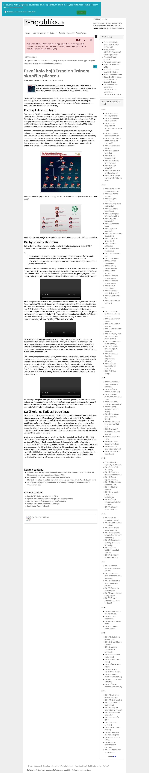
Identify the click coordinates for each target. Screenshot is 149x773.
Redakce (46, 766)
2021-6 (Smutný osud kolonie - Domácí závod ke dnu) (113, 336)
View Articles (31, 57)
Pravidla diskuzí (81, 766)
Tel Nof (83, 316)
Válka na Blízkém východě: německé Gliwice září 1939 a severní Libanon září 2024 (60, 472)
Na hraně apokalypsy (112, 62)
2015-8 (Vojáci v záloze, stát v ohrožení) (111, 649)
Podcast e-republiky (62, 770)
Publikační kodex (94, 766)
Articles (31, 770)
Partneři (106, 766)
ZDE (119, 26)
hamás (35, 60)
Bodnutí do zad (110, 82)
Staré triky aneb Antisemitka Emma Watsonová (46, 501)
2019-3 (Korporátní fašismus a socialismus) (112, 494)
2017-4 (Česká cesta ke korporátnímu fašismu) (112, 583)
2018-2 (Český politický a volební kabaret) (112, 550)
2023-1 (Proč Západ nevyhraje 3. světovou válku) (113, 178)
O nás (30, 766)
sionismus (28, 63)
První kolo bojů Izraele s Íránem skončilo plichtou (56, 73)
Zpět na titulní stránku (40, 517)
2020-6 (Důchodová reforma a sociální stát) (112, 424)
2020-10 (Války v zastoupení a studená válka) (113, 396)
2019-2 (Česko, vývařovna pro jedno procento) (113, 502)
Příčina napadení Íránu (113, 74)
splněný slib (57, 63)
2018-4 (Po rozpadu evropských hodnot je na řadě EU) (113, 535)
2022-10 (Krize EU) (112, 258)
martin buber (38, 63)
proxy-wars (57, 60)
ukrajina (91, 60)
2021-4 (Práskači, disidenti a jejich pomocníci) (111, 348)
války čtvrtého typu (79, 60)
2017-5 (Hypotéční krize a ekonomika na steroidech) (113, 575)
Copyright (55, 766)
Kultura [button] (53, 33)
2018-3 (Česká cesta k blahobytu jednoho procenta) (113, 542)
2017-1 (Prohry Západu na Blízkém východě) (112, 600)
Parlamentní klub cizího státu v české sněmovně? (111, 44)
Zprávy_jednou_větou (81, 770)
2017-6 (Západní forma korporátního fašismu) (112, 568)
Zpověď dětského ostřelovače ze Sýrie (42, 496)
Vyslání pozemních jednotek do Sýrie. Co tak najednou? (50, 498)
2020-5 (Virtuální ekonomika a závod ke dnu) (112, 431)
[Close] (91, 40)
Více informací (16, 7)
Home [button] (27, 33)
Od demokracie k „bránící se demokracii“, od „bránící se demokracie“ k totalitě (112, 89)
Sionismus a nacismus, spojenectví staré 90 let (46, 475)
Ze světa (62, 33)
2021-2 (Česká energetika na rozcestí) (110, 366)
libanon (41, 60)
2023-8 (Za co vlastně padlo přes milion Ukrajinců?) (113, 140)
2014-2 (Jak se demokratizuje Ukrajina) (110, 744)
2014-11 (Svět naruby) (113, 700)
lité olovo (48, 63)
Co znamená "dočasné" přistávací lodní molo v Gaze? (48, 477)
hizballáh (48, 60)
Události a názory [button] (40, 33)
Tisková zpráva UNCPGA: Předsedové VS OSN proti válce (112, 52)
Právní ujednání (67, 766)
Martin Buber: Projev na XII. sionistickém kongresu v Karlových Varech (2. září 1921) (61, 480)
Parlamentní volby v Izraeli (38, 506)
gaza (30, 60)
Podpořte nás (81, 33)
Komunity (70, 33)
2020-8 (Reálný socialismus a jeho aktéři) (112, 409)
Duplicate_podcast (44, 770)
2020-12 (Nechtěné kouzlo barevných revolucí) (112, 384)
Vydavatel (38, 766)
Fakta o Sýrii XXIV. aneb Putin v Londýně (43, 503)
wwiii (69, 60)
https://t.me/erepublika (114, 28)
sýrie (64, 60)
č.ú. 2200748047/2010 (113, 23)
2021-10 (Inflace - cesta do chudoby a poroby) (112, 313)
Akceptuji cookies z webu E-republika (21, 12)
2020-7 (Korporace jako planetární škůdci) (112, 416)
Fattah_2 (57, 359)
